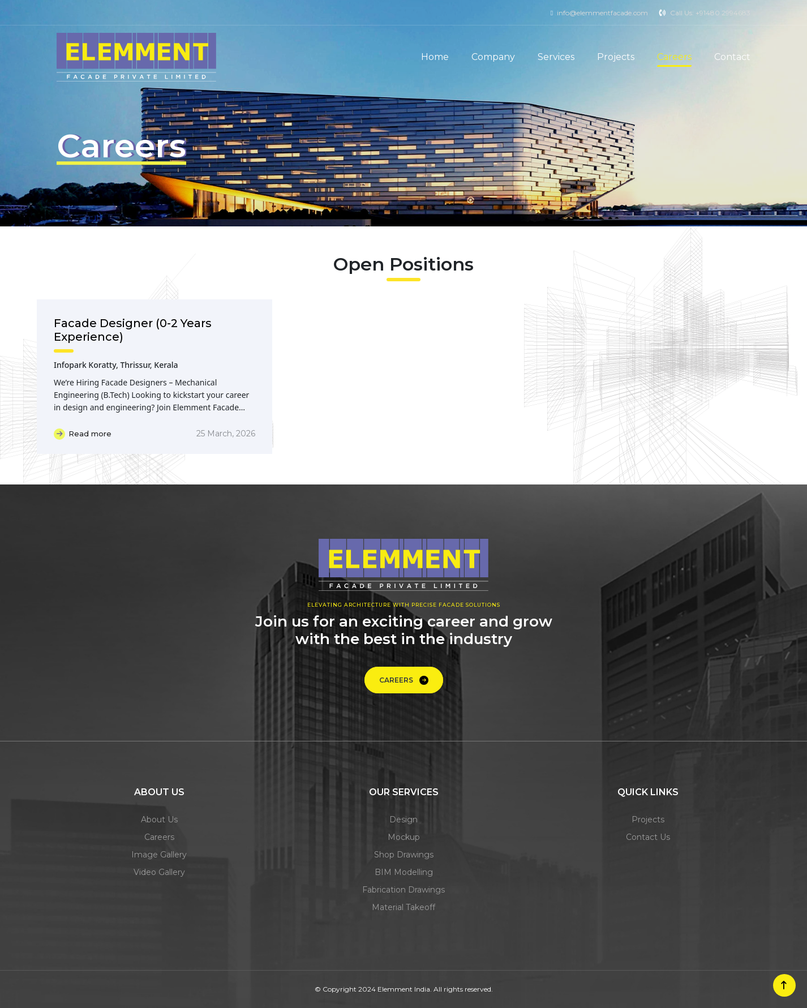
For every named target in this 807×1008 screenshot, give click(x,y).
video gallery (159, 872)
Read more (82, 434)
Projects (615, 57)
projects (648, 819)
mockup (404, 837)
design (403, 819)
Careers (674, 57)
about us (159, 819)
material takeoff (403, 907)
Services (556, 57)
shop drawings (403, 855)
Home (435, 57)
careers (159, 837)
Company (493, 57)
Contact (732, 57)
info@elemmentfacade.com (602, 12)
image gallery (159, 855)
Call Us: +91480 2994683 (710, 12)
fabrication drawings (403, 890)
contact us (648, 837)
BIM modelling (404, 872)
